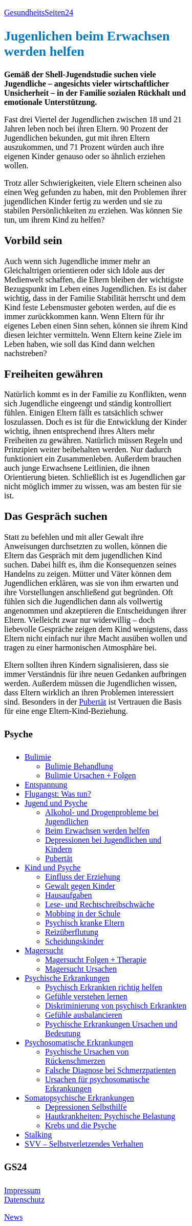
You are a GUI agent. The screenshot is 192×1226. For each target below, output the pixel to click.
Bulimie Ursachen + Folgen (90, 775)
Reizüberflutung (71, 932)
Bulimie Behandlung (79, 766)
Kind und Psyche (52, 867)
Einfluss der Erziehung (82, 876)
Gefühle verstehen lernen (86, 996)
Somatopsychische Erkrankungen (79, 1097)
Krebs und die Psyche (80, 1125)
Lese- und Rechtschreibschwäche (99, 904)
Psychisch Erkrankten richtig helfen (103, 987)
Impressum (22, 1190)
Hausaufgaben (68, 895)
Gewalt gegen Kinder (80, 886)
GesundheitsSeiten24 (38, 12)
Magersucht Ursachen (81, 969)
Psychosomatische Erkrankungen (79, 1042)
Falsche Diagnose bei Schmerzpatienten (110, 1070)
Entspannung (46, 784)
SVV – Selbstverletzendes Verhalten (84, 1144)
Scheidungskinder (74, 941)
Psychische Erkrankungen (67, 978)
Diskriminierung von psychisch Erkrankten (115, 1005)
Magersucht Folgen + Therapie (95, 959)
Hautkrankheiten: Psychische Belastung (110, 1116)
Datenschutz (24, 1199)
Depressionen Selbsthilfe (86, 1107)
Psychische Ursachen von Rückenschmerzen (87, 1056)
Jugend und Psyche (56, 803)
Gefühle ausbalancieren (83, 1015)
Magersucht (44, 950)
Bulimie (38, 757)
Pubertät (92, 701)
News (13, 1217)
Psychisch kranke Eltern (84, 922)
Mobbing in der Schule (82, 913)
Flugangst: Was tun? (58, 794)
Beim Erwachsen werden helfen (97, 830)
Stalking (38, 1134)
